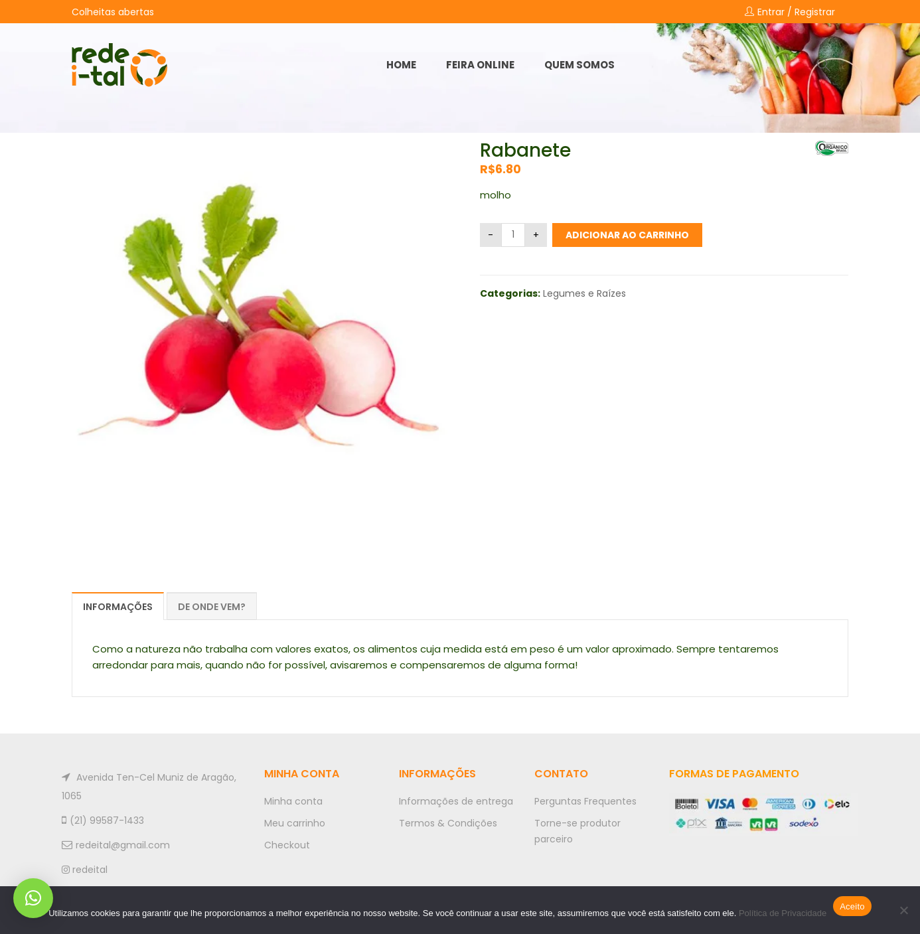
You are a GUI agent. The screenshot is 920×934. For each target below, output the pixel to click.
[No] (903, 910)
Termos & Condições (448, 823)
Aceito (852, 906)
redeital (85, 869)
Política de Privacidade (782, 913)
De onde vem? (212, 606)
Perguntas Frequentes (585, 801)
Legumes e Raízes (584, 293)
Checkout (287, 845)
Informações (118, 606)
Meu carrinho (294, 823)
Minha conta (293, 801)
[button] (33, 898)
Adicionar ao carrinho (627, 235)
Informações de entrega (456, 801)
